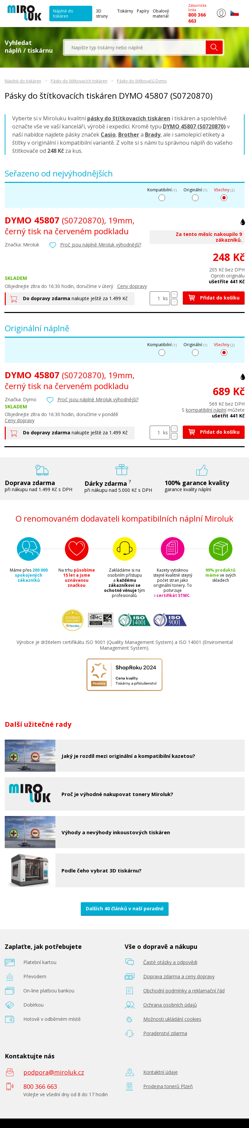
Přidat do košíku (214, 297)
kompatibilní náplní (206, 410)
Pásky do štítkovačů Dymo (142, 81)
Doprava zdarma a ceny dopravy (179, 976)
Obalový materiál (161, 13)
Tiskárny (125, 11)
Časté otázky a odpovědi (170, 962)
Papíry (143, 11)
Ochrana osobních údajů (170, 1005)
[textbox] (135, 47)
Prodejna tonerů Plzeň (168, 1086)
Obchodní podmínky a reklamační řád (184, 990)
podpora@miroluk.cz (53, 1072)
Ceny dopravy (132, 286)
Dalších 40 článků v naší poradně (125, 908)
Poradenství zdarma (165, 1033)
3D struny (102, 13)
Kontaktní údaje (160, 1072)
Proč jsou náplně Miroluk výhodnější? (100, 244)
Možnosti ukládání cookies (172, 1019)
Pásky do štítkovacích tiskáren (79, 81)
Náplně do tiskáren (63, 13)
